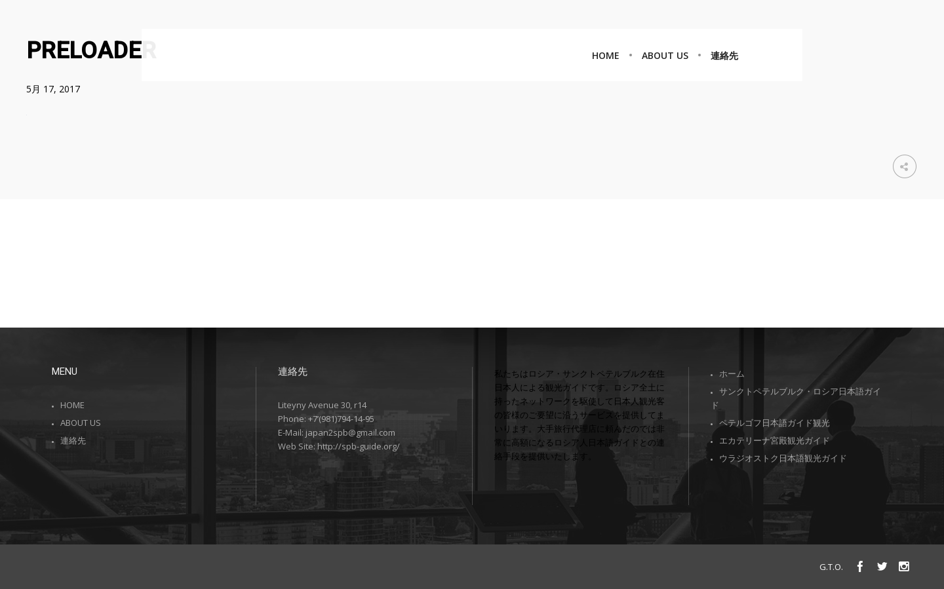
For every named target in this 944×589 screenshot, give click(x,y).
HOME (72, 405)
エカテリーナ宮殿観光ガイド (774, 440)
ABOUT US (80, 422)
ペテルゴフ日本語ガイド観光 (774, 422)
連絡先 (73, 440)
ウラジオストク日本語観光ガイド (783, 458)
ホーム (732, 373)
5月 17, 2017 (53, 89)
